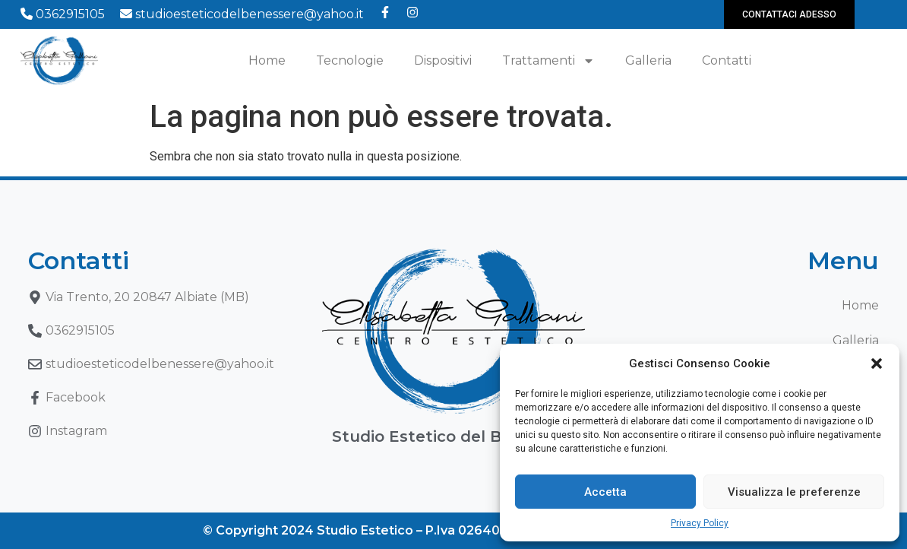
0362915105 (63, 14)
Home (267, 60)
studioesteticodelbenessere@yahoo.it (242, 14)
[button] (876, 363)
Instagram (76, 431)
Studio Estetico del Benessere (453, 436)
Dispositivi (443, 60)
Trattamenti (548, 61)
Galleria (648, 60)
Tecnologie (350, 60)
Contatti (726, 60)
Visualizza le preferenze (794, 492)
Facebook (76, 397)
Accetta (605, 492)
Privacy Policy (699, 523)
